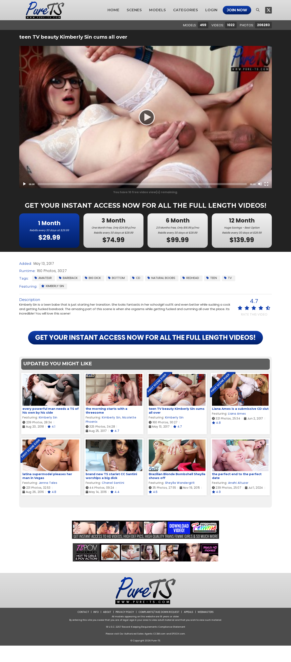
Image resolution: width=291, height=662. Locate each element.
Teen (214, 278)
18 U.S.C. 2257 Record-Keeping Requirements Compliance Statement (145, 643)
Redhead (193, 278)
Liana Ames (237, 430)
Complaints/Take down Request (159, 628)
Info (95, 628)
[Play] (145, 117)
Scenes (134, 10)
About (106, 628)
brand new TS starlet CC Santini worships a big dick (111, 492)
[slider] (142, 184)
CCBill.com (159, 650)
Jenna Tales (48, 499)
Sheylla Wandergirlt (180, 499)
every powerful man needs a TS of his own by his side (50, 427)
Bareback (68, 278)
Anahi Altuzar (238, 499)
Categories (185, 10)
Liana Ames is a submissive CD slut (240, 425)
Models (157, 10)
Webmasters (206, 628)
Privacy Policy (124, 628)
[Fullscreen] (266, 184)
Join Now (237, 10)
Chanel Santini (113, 499)
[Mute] (260, 184)
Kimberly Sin (52, 286)
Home (113, 10)
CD (138, 278)
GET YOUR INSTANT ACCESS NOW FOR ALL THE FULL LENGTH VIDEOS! (145, 345)
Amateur (43, 278)
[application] (145, 117)
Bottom (118, 278)
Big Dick (94, 278)
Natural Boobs (163, 278)
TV (231, 278)
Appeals (189, 628)
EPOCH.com (178, 650)
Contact (82, 628)
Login (211, 10)
